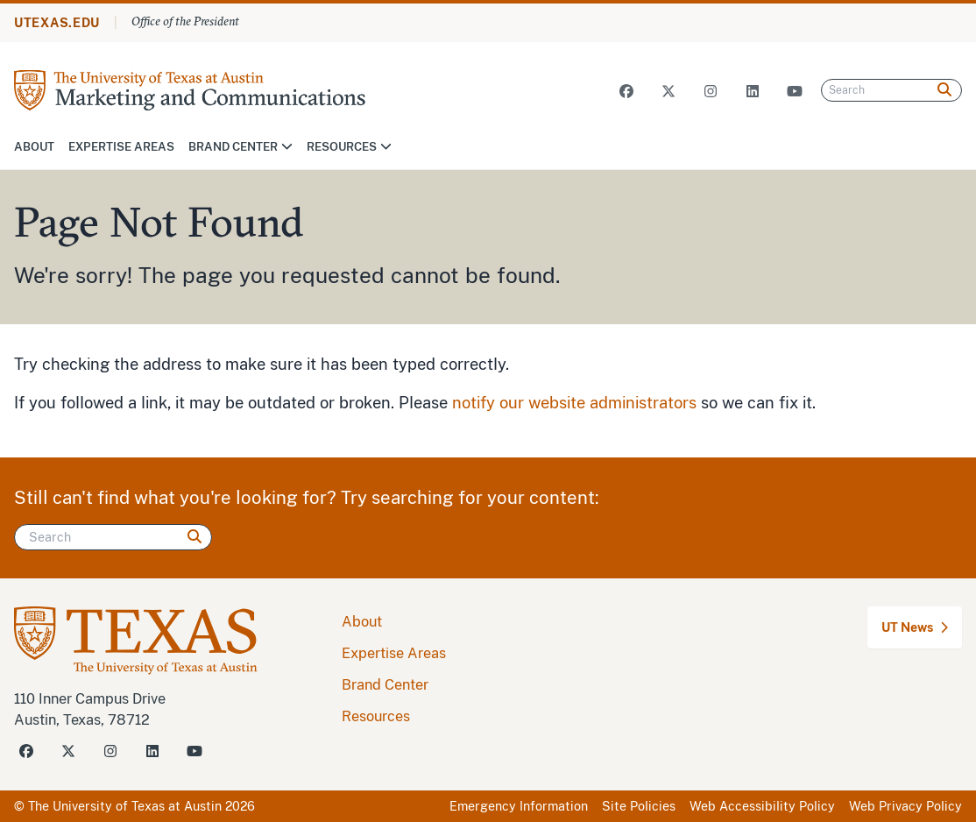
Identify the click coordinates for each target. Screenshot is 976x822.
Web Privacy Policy (905, 806)
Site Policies (638, 806)
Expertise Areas (121, 146)
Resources (349, 146)
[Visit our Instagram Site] (717, 92)
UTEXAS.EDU (57, 23)
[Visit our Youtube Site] (801, 92)
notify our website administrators (574, 402)
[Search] (891, 90)
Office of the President (185, 22)
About (34, 146)
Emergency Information (518, 806)
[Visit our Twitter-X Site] (75, 751)
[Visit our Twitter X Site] (675, 92)
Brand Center (240, 146)
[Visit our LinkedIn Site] (759, 92)
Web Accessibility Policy (762, 806)
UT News (914, 627)
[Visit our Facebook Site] (633, 92)
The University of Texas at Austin (125, 806)
